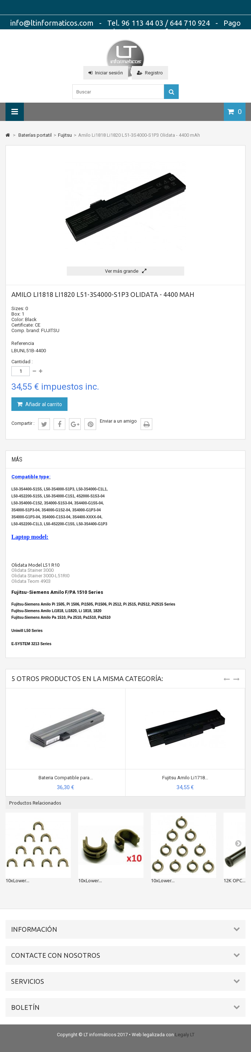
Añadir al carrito (43, 404)
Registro (150, 73)
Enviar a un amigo (118, 421)
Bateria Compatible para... (66, 777)
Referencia (22, 343)
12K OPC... (234, 880)
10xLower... (17, 880)
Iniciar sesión (105, 73)
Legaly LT (184, 1034)
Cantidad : (22, 361)
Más (16, 459)
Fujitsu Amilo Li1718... (185, 777)
